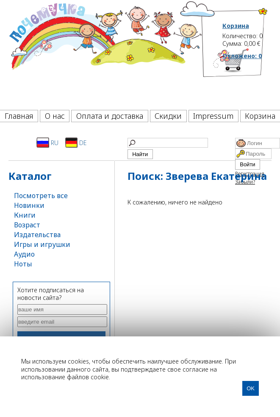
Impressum (213, 116)
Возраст (27, 224)
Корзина (235, 26)
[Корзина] (245, 78)
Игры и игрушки (42, 244)
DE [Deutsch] (76, 142)
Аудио (24, 254)
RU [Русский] (47, 142)
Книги (25, 215)
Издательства (37, 234)
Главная (19, 116)
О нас (55, 116)
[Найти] (168, 143)
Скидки (168, 116)
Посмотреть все (41, 195)
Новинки (29, 205)
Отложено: (242, 56)
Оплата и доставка (109, 116)
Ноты (23, 264)
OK (251, 388)
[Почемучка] (104, 52)
